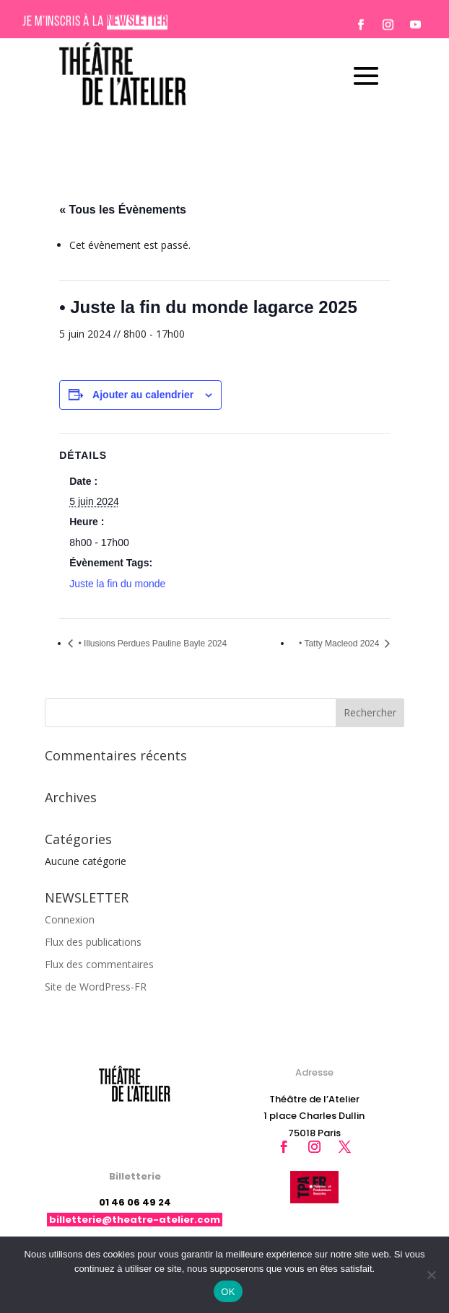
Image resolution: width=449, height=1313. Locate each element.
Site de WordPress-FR (96, 986)
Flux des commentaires (99, 964)
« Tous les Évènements (122, 209)
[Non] (431, 1275)
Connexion (70, 919)
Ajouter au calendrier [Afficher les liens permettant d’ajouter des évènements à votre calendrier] (142, 394)
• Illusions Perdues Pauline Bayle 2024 (151, 643)
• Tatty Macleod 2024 (340, 643)
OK (228, 1291)
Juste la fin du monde (117, 583)
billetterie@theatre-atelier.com (134, 1219)
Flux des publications (93, 942)
